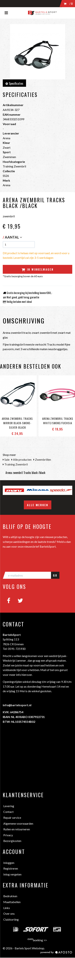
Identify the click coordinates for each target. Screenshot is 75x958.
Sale (6, 459)
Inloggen (8, 862)
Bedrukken (10, 896)
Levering (8, 806)
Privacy (8, 835)
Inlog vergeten (12, 874)
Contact (8, 811)
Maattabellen (12, 902)
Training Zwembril (15, 464)
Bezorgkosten (12, 841)
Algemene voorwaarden (18, 823)
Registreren (10, 868)
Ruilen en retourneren (16, 829)
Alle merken (37, 505)
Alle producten (21, 459)
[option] (14, 490)
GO (55, 575)
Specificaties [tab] (14, 83)
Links (6, 908)
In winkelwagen (38, 269)
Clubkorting (11, 919)
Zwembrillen (42, 459)
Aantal (13, 237)
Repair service (12, 817)
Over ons (9, 913)
